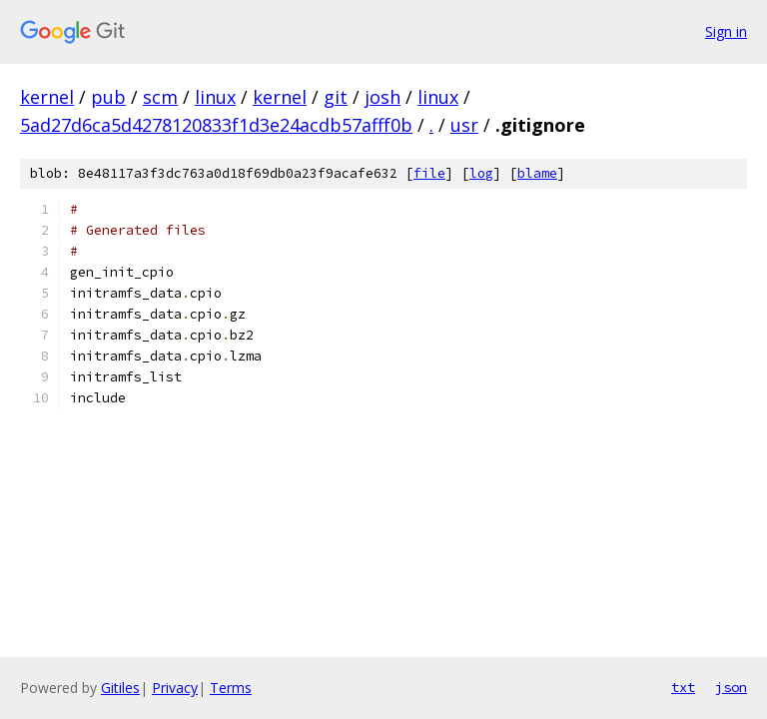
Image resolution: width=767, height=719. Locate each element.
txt (683, 687)
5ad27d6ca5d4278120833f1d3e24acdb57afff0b (216, 125)
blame (537, 173)
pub (108, 97)
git (336, 97)
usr (464, 125)
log (481, 173)
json (731, 687)
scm (160, 97)
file (429, 173)
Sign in (726, 31)
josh (382, 97)
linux (215, 97)
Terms (231, 687)
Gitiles (120, 687)
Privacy (175, 687)
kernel (47, 97)
